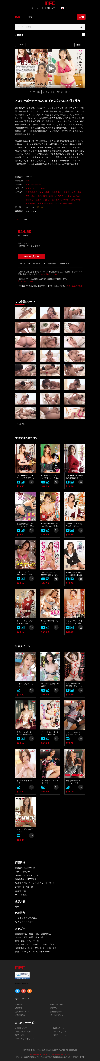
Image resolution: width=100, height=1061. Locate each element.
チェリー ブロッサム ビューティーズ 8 (74, 733)
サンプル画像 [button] (35, 92)
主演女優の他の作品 (26, 438)
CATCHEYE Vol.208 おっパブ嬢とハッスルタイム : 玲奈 (49, 476)
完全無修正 (56, 192)
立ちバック (76, 199)
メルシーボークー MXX (35, 188)
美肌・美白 (30, 203)
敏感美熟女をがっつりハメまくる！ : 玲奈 (25, 525)
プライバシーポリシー (24, 1038)
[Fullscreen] (81, 85)
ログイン (36, 8)
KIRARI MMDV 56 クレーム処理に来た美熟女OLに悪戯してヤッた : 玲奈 (74, 573)
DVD (17, 16)
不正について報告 (23, 1031)
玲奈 (27, 180)
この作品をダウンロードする (56, 263)
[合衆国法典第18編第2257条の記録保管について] (50, 1054)
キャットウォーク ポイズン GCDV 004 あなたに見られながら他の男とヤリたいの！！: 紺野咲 (49, 733)
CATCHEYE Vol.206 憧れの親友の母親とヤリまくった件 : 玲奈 (74, 476)
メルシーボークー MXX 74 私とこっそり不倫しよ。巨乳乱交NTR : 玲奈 (25, 573)
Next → (79, 45)
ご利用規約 (20, 1015)
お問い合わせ (58, 1028)
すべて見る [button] (20, 424)
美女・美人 (30, 196)
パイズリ (59, 196)
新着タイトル (22, 646)
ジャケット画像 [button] (48, 92)
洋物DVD (19, 1008)
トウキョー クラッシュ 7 (25, 781)
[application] (50, 68)
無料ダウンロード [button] (63, 92)
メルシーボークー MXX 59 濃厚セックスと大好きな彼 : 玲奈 (50, 573)
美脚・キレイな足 (45, 203)
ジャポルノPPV (56, 1004)
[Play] (50, 68)
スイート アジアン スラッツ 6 (49, 781)
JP (64, 8)
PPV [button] (25, 220)
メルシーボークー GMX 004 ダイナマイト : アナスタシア (74, 684)
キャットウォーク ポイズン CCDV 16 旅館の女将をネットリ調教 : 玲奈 (74, 622)
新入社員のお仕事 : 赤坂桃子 (50, 684)
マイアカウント (59, 1031)
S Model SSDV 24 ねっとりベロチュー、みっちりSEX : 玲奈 (49, 622)
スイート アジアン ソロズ (25, 685)
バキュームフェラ (73, 196)
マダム (66, 192)
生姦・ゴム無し (42, 199)
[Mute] (77, 85)
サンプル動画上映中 (64, 203)
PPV (29, 16)
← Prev (20, 45)
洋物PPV (53, 1008)
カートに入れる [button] (31, 256)
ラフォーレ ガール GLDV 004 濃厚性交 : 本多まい (25, 733)
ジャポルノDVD (21, 1004)
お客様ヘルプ (50, 8)
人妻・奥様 (76, 192)
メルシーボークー (33, 184)
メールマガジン (56, 1015)
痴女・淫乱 (44, 192)
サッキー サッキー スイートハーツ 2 (74, 781)
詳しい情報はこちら (49, 274)
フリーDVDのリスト (74, 286)
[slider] (42, 85)
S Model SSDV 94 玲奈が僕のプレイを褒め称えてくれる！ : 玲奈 (50, 525)
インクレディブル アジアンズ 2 (25, 830)
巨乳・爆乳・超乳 (45, 196)
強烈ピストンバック (60, 199)
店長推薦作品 (31, 192)
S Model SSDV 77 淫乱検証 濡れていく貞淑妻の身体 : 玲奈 (74, 525)
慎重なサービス (59, 1035)
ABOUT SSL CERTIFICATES (22, 983)
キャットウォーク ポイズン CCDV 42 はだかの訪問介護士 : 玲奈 (25, 622)
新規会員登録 (56, 1011)
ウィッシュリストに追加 (29, 263)
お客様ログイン (22, 1011)
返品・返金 (20, 1035)
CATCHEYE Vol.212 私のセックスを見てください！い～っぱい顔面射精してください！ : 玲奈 (25, 476)
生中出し (29, 199)
